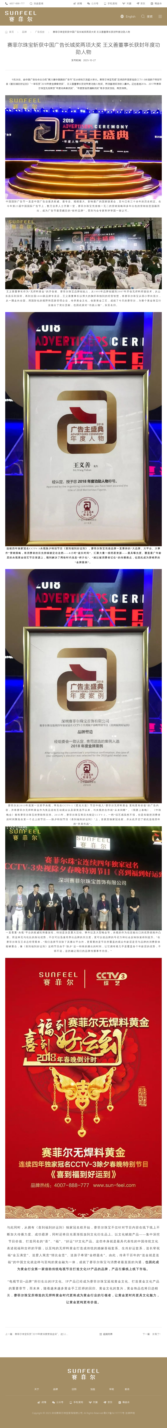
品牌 (24, 32)
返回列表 (108, 1334)
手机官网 (112, 3)
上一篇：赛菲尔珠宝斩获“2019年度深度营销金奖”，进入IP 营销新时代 (42, 1334)
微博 (79, 3)
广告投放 (40, 32)
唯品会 (158, 3)
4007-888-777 (17, 3)
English (130, 16)
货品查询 (38, 3)
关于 (36, 1389)
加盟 (92, 1389)
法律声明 (130, 1413)
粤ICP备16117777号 (114, 1413)
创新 (74, 1389)
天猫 (129, 3)
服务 (127, 1389)
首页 (11, 32)
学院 (111, 1389)
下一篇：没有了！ (152, 1334)
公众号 (95, 3)
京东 (142, 3)
